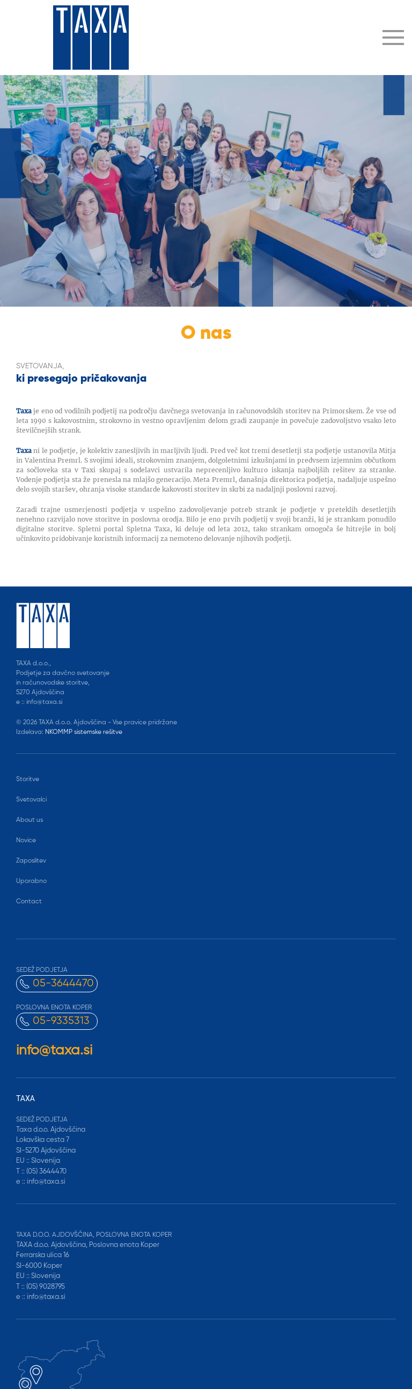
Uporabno (31, 881)
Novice (26, 840)
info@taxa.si (54, 1051)
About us (29, 820)
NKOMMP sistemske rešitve (83, 732)
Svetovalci (31, 800)
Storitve (27, 779)
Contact (29, 901)
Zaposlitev (31, 861)
